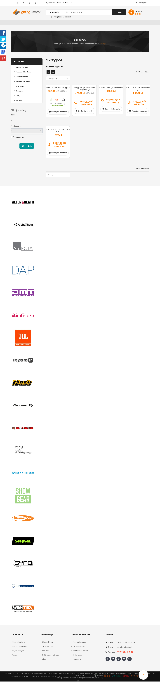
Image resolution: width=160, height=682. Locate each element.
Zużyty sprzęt (47, 647)
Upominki (129, 23)
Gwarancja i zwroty (80, 651)
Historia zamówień (19, 647)
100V (61, 23)
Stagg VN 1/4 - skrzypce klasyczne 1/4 (84, 89)
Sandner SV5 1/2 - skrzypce (58, 88)
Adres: (109, 643)
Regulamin (77, 660)
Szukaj (118, 12)
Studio (84, 23)
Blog (44, 660)
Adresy (15, 656)
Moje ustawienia (18, 643)
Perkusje (19, 101)
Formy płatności (79, 643)
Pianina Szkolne (22, 77)
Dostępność (58, 79)
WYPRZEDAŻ (17, 23)
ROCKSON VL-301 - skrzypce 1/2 (138, 89)
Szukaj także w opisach (60, 17)
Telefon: (110, 653)
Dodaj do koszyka (58, 113)
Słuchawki (109, 23)
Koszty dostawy (79, 647)
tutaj (101, 678)
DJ (40, 23)
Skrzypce (19, 92)
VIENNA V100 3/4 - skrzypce (111, 88)
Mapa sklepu (47, 643)
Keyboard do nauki (23, 73)
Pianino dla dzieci (23, 82)
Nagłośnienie (50, 23)
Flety (18, 96)
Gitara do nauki (22, 68)
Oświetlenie (30, 23)
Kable (119, 23)
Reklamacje (77, 656)
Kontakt (140, 23)
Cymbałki (20, 87)
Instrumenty (72, 23)
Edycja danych (18, 651)
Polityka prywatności (50, 656)
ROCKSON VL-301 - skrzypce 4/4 (58, 131)
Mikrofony (96, 23)
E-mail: (110, 648)
